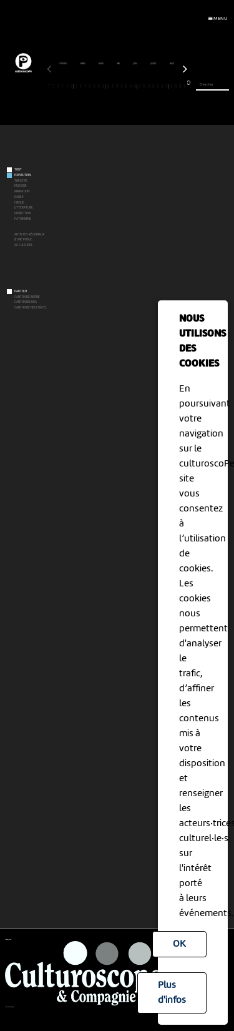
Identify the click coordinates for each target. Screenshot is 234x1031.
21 (139, 86)
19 (131, 86)
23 (149, 86)
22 (144, 86)
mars (83, 63)
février (63, 63)
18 (126, 86)
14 (108, 86)
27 (166, 86)
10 (90, 86)
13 (103, 86)
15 (112, 86)
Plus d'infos (172, 992)
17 (121, 86)
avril (101, 63)
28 (171, 86)
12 (99, 86)
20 (135, 86)
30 (180, 86)
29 (175, 86)
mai (118, 63)
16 (117, 86)
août (172, 63)
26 (162, 86)
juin (135, 63)
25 (157, 86)
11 (94, 86)
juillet (153, 63)
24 (153, 86)
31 (185, 86)
